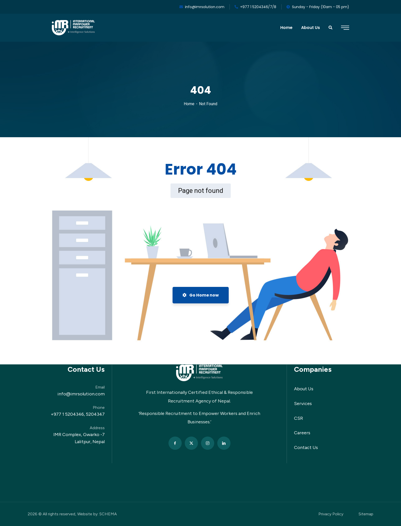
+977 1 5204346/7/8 (255, 6)
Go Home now (200, 295)
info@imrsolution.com (201, 6)
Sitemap (366, 514)
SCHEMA (108, 514)
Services (303, 403)
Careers (302, 433)
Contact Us (306, 447)
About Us (303, 389)
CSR (298, 418)
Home (189, 103)
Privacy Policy (330, 514)
